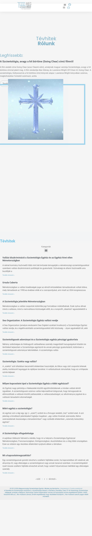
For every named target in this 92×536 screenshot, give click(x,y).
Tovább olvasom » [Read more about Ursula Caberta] (8, 294)
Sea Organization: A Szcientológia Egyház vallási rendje (30, 320)
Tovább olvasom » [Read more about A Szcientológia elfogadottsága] (8, 448)
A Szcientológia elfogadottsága (18, 433)
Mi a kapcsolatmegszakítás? (16, 455)
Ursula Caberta (10, 282)
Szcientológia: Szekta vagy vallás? (19, 361)
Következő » (52, 479)
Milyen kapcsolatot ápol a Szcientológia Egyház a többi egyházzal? (35, 383)
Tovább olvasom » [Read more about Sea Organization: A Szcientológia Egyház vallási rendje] (8, 332)
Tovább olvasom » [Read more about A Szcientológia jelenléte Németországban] (8, 313)
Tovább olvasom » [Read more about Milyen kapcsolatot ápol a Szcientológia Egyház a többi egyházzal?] (8, 401)
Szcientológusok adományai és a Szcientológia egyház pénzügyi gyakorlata (40, 339)
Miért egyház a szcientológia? (17, 408)
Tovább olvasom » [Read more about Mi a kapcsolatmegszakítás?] (8, 473)
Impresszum (65, 488)
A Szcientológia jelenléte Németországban (23, 301)
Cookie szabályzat (76, 488)
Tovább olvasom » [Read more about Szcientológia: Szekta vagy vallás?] (8, 376)
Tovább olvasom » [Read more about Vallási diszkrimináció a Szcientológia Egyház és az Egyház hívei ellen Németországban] (8, 275)
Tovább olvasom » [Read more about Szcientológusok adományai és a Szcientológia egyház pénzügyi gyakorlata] (8, 354)
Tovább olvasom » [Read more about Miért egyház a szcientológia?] (8, 426)
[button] (65, 5)
